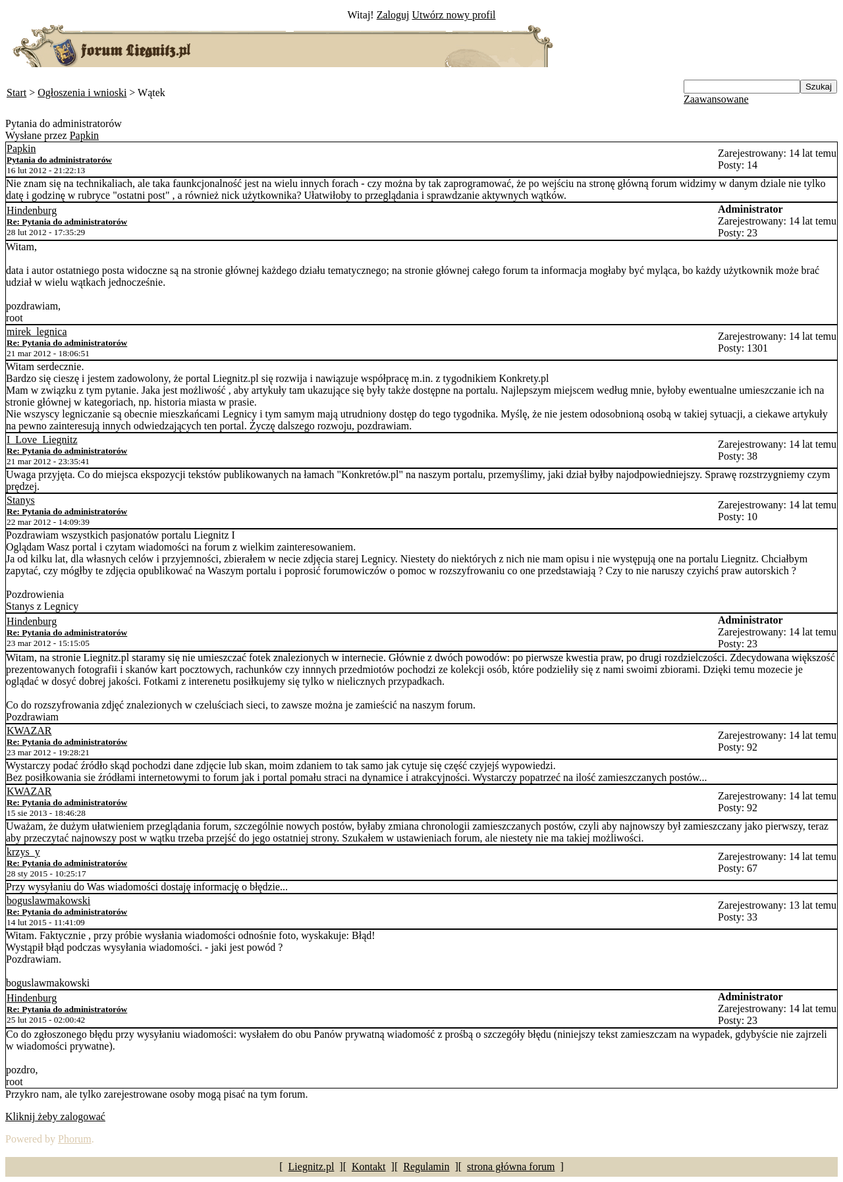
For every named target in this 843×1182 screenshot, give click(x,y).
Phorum (75, 1138)
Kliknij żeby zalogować (55, 1116)
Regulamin (426, 1166)
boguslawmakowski (48, 900)
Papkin (84, 135)
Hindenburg (32, 210)
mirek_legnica (37, 331)
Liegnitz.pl (311, 1166)
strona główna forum (511, 1166)
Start (16, 92)
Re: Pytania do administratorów (67, 222)
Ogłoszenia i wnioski (82, 92)
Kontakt (369, 1166)
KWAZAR (29, 730)
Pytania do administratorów (59, 160)
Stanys (21, 500)
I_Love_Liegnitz (42, 439)
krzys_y (23, 851)
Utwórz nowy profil (453, 14)
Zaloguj (393, 14)
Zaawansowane (716, 99)
